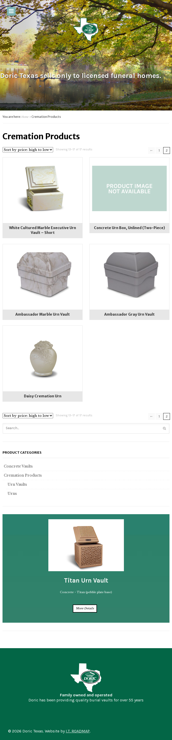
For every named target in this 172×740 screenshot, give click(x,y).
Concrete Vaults (18, 466)
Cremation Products (22, 475)
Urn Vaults (16, 484)
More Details (85, 608)
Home (25, 117)
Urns (11, 493)
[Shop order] (28, 149)
